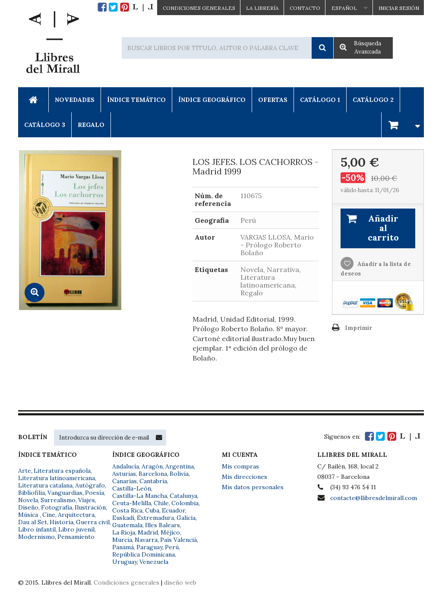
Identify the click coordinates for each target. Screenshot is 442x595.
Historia (61, 522)
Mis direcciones (244, 477)
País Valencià (178, 540)
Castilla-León (131, 488)
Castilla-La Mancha (139, 496)
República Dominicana (143, 554)
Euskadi (123, 518)
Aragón (152, 466)
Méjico (170, 532)
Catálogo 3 (44, 125)
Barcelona (153, 474)
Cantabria (153, 481)
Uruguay (124, 562)
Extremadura (155, 518)
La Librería (262, 8)
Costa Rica (127, 510)
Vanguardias (64, 493)
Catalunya (183, 496)
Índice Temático (136, 100)
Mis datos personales (253, 487)
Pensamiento (76, 537)
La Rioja (123, 532)
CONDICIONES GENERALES (199, 8)
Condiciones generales (126, 582)
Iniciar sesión (399, 8)
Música (29, 515)
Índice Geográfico (212, 100)
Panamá (123, 547)
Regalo (91, 125)
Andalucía (125, 466)
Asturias (124, 474)
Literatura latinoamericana (56, 478)
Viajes (86, 500)
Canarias (124, 481)
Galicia (186, 518)
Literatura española (62, 471)
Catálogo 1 (320, 100)
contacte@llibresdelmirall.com (373, 498)
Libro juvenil (76, 529)
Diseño (28, 507)
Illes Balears (162, 525)
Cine (48, 515)
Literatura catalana (45, 485)
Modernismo (36, 537)
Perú (172, 547)
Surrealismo (58, 500)
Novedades (75, 100)
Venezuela (153, 562)
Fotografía (56, 507)
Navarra (146, 540)
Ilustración (90, 507)
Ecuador (173, 510)
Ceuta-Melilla (131, 503)
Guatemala (127, 525)
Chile (161, 503)
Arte (24, 471)
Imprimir (358, 328)
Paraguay (149, 547)
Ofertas (272, 100)
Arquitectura (76, 515)
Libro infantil (37, 529)
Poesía (94, 493)
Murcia (122, 540)
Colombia (185, 503)
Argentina (179, 466)
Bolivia (179, 474)
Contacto (305, 8)
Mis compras (240, 466)
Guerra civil (93, 522)
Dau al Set (32, 522)
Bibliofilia (31, 493)
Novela (28, 500)
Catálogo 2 (373, 100)
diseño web (180, 582)
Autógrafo (90, 485)
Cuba (152, 510)
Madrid (148, 532)
